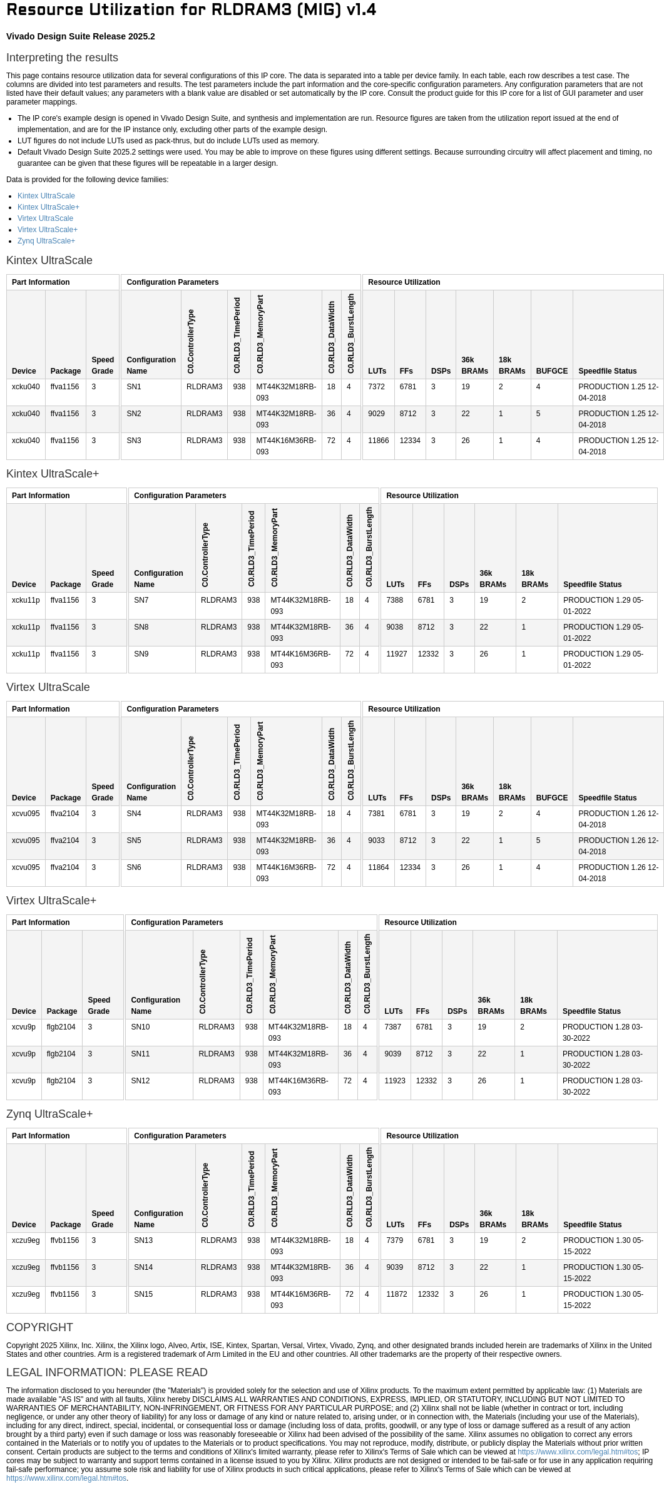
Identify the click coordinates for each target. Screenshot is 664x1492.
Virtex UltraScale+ (48, 229)
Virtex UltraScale (45, 218)
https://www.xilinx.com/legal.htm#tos (578, 1452)
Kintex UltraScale (46, 196)
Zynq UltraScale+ (46, 241)
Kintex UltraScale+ (48, 207)
